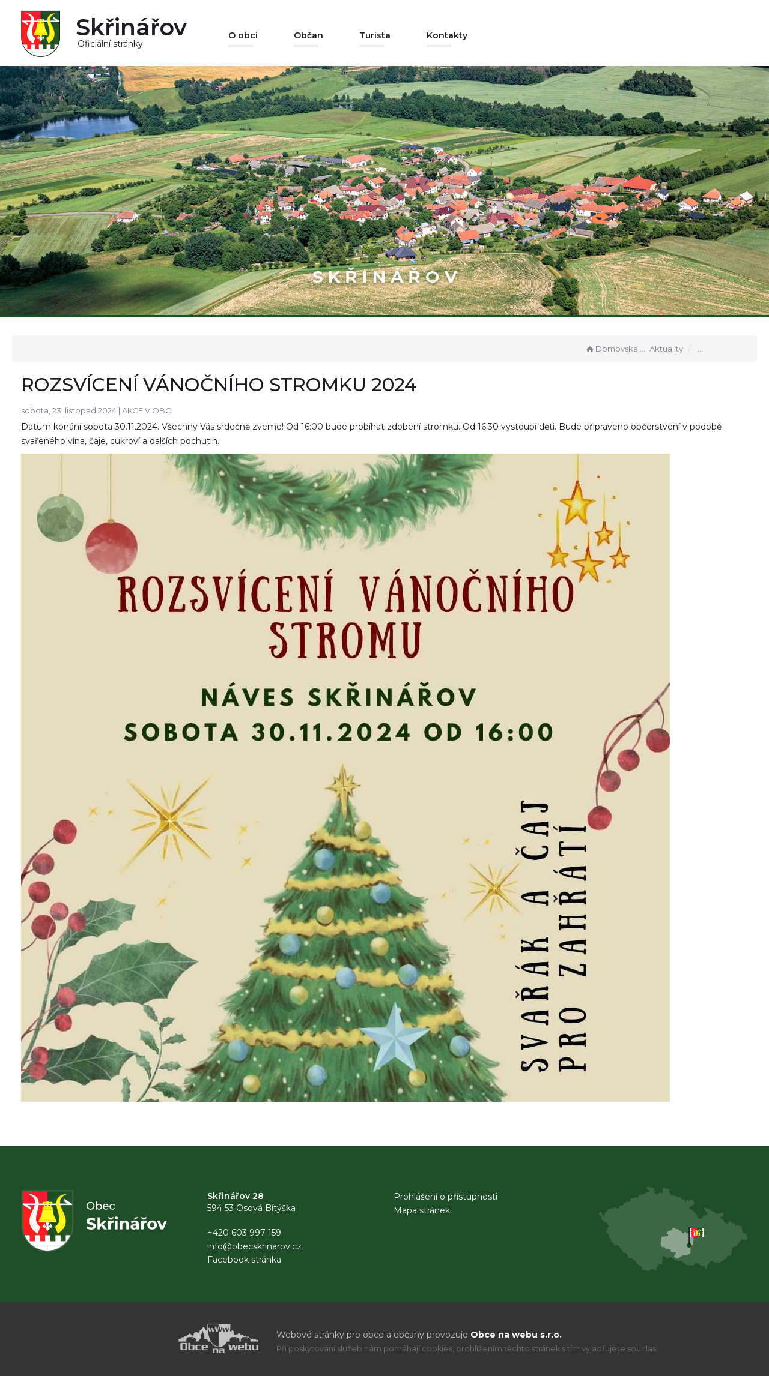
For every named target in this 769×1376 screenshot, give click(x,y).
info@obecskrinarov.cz (254, 1246)
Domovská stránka (616, 348)
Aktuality (666, 348)
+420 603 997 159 (244, 1232)
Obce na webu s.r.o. (516, 1334)
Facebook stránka (244, 1259)
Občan (308, 35)
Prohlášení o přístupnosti (445, 1196)
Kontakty (447, 35)
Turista (375, 35)
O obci (243, 35)
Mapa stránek (422, 1210)
